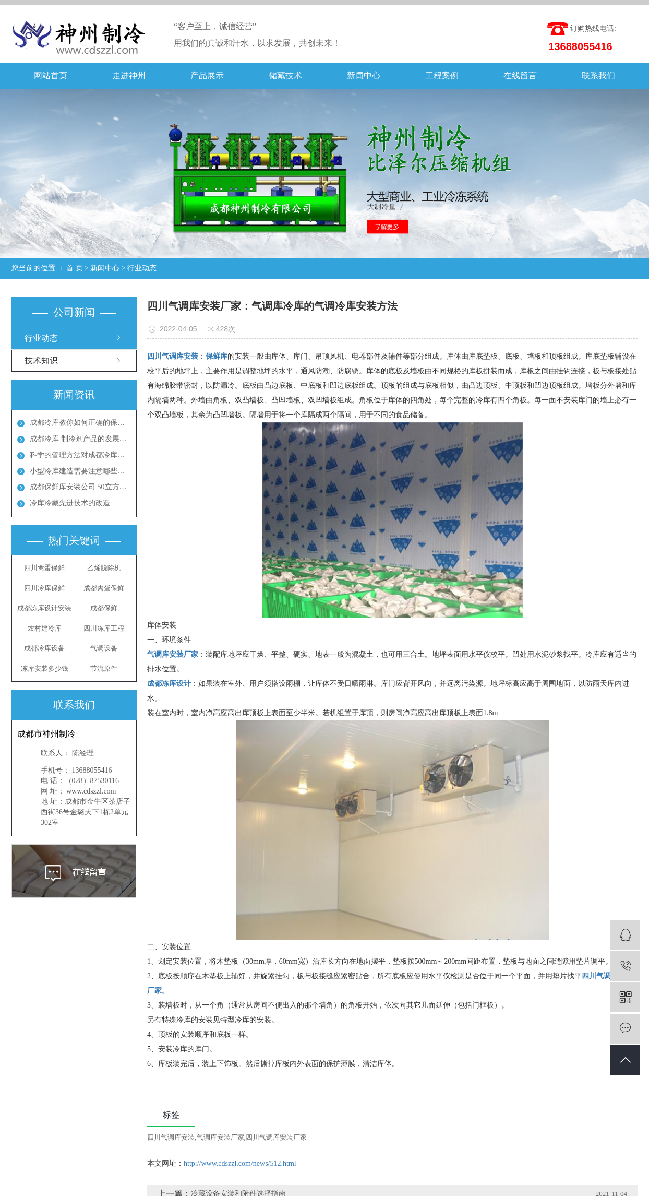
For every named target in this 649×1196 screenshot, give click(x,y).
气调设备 (103, 648)
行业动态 (142, 268)
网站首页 (50, 75)
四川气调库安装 (171, 1137)
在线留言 (520, 75)
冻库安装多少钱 (44, 668)
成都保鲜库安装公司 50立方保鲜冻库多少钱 (80, 487)
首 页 (74, 268)
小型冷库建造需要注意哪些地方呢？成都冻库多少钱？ (80, 471)
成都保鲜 (103, 608)
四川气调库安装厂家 (276, 1137)
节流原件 (103, 668)
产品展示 (207, 75)
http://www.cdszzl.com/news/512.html (240, 1163)
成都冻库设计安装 (44, 608)
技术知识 (41, 360)
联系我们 (598, 75)
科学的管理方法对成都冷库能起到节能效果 (80, 455)
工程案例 (442, 75)
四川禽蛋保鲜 (44, 568)
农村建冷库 (45, 628)
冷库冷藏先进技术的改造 (70, 503)
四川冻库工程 (103, 628)
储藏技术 (285, 75)
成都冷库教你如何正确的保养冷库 (80, 423)
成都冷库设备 (44, 648)
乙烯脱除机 (104, 568)
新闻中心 (363, 75)
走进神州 (129, 75)
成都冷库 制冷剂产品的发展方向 (80, 439)
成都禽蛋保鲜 (103, 588)
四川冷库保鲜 (44, 588)
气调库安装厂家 (220, 1137)
